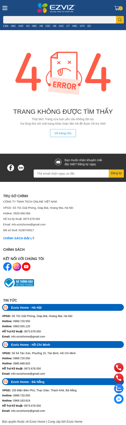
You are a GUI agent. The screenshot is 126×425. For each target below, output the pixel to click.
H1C (61, 26)
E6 (89, 26)
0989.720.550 (16, 321)
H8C (34, 26)
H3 (27, 26)
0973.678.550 (21, 331)
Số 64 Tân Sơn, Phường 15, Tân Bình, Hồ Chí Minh (39, 353)
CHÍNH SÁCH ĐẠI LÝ (18, 238)
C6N (5, 26)
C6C (47, 26)
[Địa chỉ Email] (79, 173)
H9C (74, 26)
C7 (68, 26)
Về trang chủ (63, 133)
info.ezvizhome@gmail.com (23, 336)
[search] (120, 19)
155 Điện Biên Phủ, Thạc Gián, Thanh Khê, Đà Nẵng (39, 390)
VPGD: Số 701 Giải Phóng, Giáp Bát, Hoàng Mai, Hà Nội (38, 207)
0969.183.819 (16, 400)
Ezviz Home (74, 421)
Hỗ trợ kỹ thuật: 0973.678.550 (21, 219)
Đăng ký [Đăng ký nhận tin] (116, 173)
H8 (41, 26)
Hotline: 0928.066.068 (16, 213)
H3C (21, 26)
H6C (13, 26)
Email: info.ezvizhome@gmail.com (24, 224)
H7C (82, 26)
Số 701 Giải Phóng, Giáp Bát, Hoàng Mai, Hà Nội (37, 316)
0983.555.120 (16, 326)
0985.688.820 (16, 363)
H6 (54, 26)
